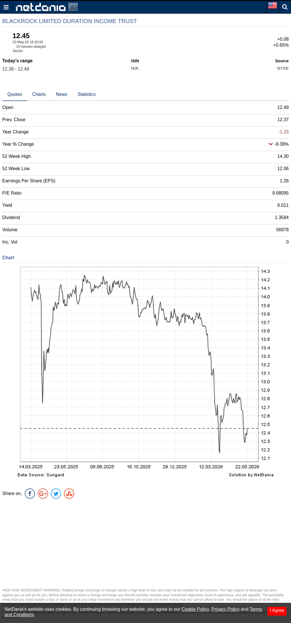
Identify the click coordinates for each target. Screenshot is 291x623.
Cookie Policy (195, 609)
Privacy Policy (225, 609)
